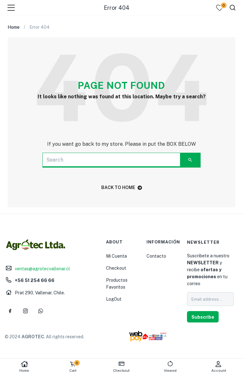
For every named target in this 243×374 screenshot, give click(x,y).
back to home (121, 187)
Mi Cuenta (116, 256)
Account (218, 366)
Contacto (156, 256)
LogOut (114, 299)
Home (24, 366)
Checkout (116, 268)
